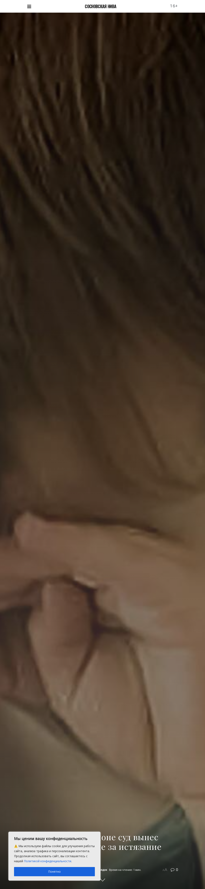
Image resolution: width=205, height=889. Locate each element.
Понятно (54, 872)
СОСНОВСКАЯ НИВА (100, 6)
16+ (174, 6)
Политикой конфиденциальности (47, 861)
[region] (54, 856)
